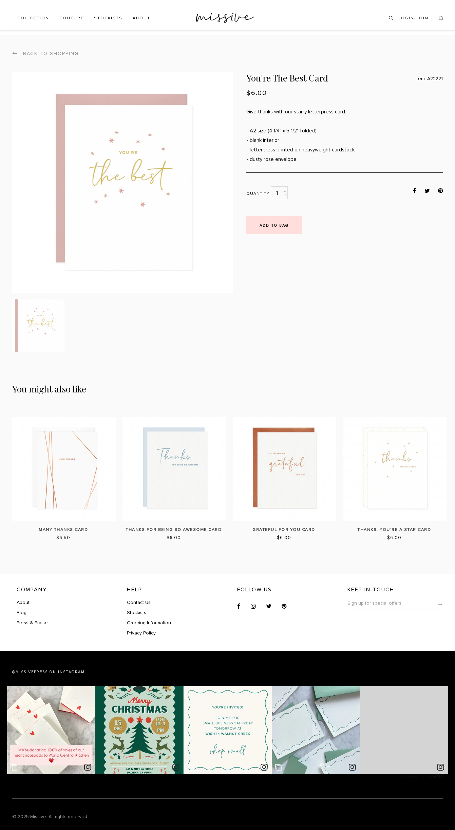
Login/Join (413, 18)
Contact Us (139, 602)
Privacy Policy (141, 633)
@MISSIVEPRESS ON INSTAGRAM (48, 672)
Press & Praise (32, 623)
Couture (71, 18)
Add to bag (274, 225)
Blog (21, 612)
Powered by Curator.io (423, 776)
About (141, 18)
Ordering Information (149, 623)
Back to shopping (45, 53)
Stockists (108, 18)
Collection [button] (33, 18)
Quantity (257, 193)
